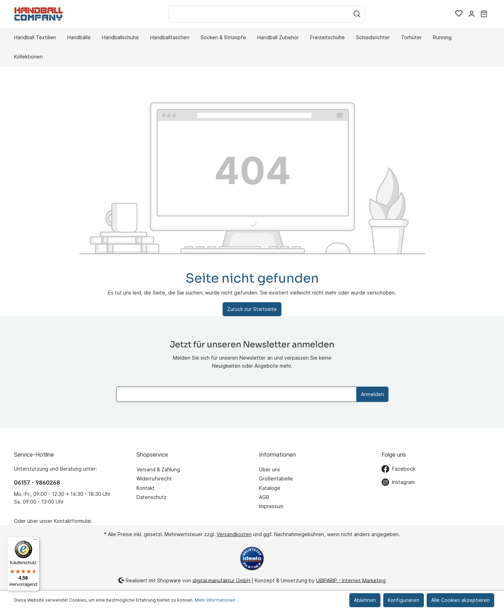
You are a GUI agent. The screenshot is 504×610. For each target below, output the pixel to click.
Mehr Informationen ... (217, 600)
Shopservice (152, 454)
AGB (264, 497)
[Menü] (35, 541)
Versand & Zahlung (158, 469)
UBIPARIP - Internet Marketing (351, 580)
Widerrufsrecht (154, 478)
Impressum (271, 506)
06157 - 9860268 (37, 482)
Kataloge (269, 488)
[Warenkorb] (484, 14)
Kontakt (145, 488)
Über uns (269, 469)
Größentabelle (276, 478)
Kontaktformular (72, 521)
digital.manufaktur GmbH (221, 580)
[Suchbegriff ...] (259, 14)
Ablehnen (365, 600)
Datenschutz (151, 497)
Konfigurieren (403, 600)
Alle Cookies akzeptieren (460, 600)
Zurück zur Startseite (252, 309)
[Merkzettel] (458, 14)
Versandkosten (234, 534)
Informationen (277, 454)
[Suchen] (357, 14)
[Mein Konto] (471, 14)
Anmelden (372, 394)
